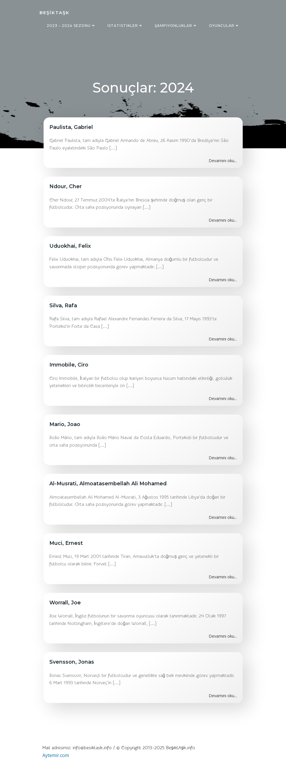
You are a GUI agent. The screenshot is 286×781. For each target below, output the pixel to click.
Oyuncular (224, 25)
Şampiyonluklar (176, 25)
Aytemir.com (55, 756)
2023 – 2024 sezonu (71, 25)
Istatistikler (125, 25)
